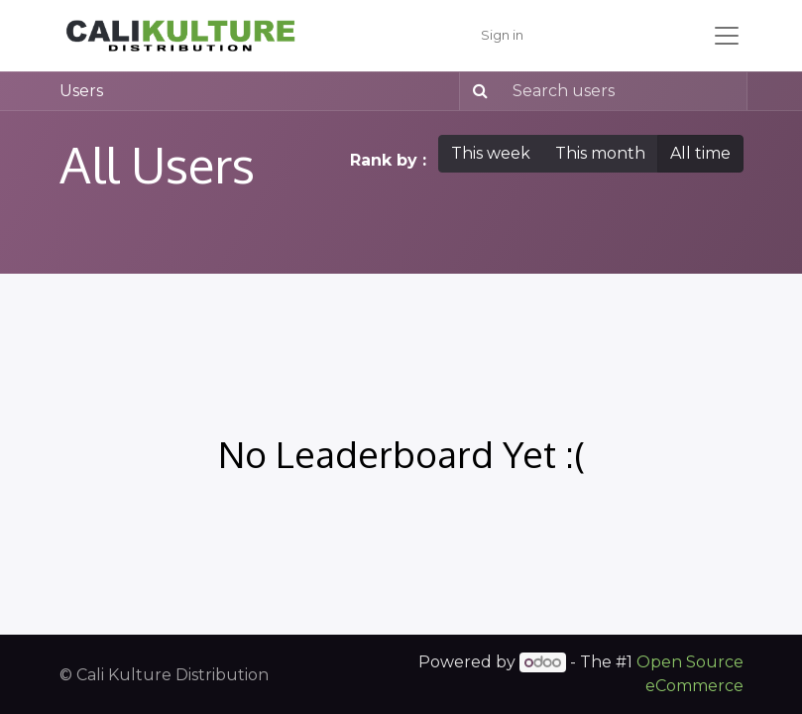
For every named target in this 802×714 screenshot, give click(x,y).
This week (490, 153)
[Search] (476, 91)
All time (700, 153)
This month (600, 153)
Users (81, 90)
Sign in (502, 35)
